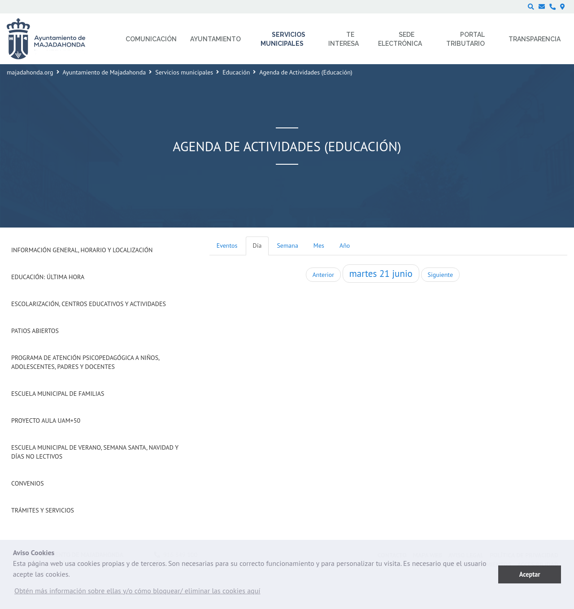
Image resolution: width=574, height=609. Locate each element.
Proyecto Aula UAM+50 (45, 420)
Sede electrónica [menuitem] (400, 39)
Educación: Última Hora (47, 277)
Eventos (227, 245)
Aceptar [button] (529, 574)
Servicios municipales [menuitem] (283, 39)
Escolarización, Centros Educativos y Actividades (88, 304)
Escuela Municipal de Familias (57, 394)
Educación (236, 72)
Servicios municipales (184, 72)
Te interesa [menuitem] (343, 39)
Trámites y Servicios (42, 510)
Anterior (323, 275)
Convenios (27, 483)
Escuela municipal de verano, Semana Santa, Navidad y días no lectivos (94, 451)
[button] (137, 593)
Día (257, 245)
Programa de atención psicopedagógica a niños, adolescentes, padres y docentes (85, 362)
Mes (318, 245)
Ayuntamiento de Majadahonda (104, 72)
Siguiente (440, 275)
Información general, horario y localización (81, 250)
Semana (287, 245)
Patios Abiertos (35, 331)
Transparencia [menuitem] (535, 39)
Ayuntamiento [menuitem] (215, 39)
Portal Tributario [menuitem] (465, 39)
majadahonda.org (30, 72)
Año (344, 245)
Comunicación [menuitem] (151, 39)
